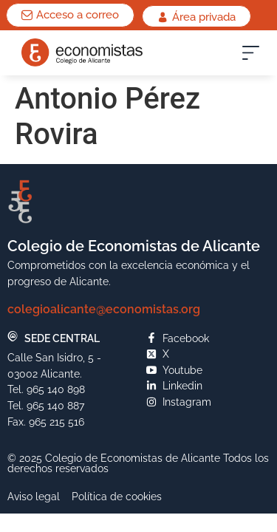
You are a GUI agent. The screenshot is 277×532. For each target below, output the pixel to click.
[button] (251, 56)
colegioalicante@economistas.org (103, 309)
